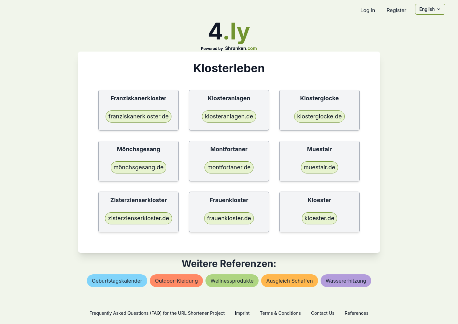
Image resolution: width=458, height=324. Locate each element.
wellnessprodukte (232, 281)
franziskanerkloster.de (138, 116)
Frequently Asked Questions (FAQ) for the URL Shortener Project (157, 313)
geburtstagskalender (117, 281)
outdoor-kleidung (176, 281)
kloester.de (320, 218)
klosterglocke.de (319, 116)
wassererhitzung (346, 281)
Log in (367, 10)
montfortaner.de (229, 167)
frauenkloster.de (229, 218)
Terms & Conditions (280, 313)
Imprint (242, 313)
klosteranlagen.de (229, 116)
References (357, 313)
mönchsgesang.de (138, 167)
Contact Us (323, 313)
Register (396, 10)
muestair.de (319, 167)
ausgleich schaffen (289, 281)
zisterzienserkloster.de (138, 218)
